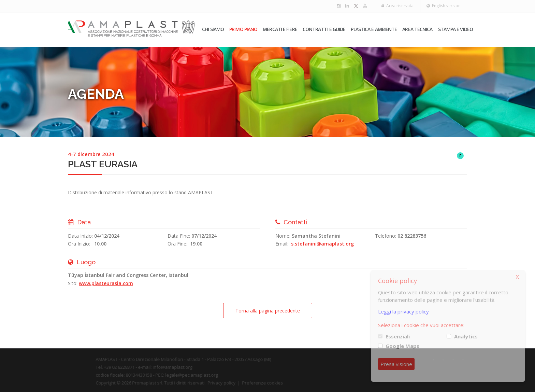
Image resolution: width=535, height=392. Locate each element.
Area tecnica (417, 29)
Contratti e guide (324, 29)
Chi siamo (213, 29)
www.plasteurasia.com (106, 283)
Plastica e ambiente (374, 29)
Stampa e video (455, 29)
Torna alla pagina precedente (267, 310)
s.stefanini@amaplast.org (322, 243)
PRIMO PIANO (243, 29)
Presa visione (396, 364)
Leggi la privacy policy (403, 311)
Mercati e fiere (280, 29)
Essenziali (398, 336)
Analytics (466, 336)
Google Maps (402, 345)
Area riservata (397, 6)
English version (443, 6)
